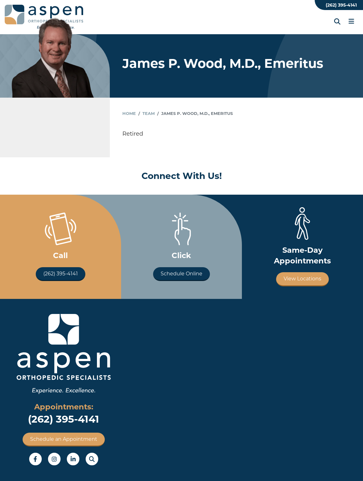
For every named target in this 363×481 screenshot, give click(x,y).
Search (92, 459)
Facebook (35, 459)
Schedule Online (181, 274)
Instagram (54, 459)
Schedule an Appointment (63, 439)
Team (148, 113)
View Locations (302, 279)
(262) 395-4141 (341, 5)
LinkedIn (73, 459)
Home (129, 113)
